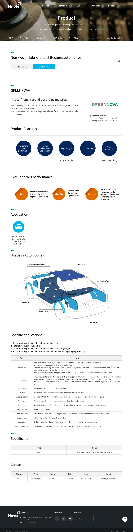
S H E (11, 38)
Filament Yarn (41, 38)
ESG (78, 5)
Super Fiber (73, 38)
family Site (83, 519)
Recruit (111, 5)
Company (62, 5)
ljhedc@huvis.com (108, 478)
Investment (95, 5)
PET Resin (58, 38)
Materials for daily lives (115, 38)
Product (46, 5)
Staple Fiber (24, 38)
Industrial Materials (92, 38)
